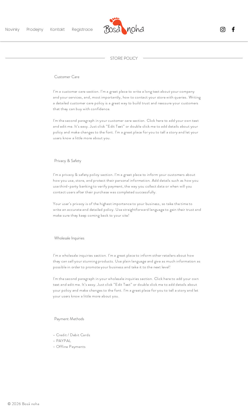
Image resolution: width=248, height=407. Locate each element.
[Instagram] (222, 29)
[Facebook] (233, 29)
